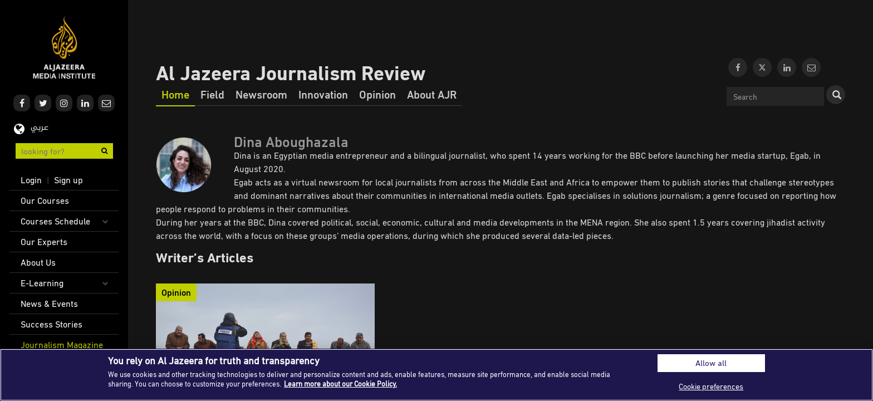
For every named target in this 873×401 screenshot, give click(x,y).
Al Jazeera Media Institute (64, 47)
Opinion (377, 94)
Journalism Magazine (62, 344)
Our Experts (44, 241)
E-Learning (42, 282)
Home (175, 94)
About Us (38, 262)
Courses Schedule (55, 221)
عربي (39, 128)
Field (212, 94)
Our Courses (45, 200)
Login (31, 179)
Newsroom (261, 94)
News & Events (49, 303)
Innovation (323, 94)
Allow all (711, 363)
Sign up (68, 179)
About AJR (432, 94)
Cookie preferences (711, 386)
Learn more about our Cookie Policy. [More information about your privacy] (340, 383)
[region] (436, 375)
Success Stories (51, 324)
